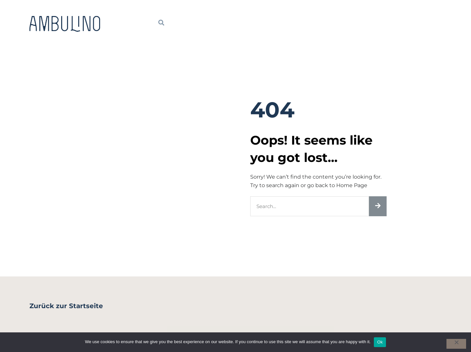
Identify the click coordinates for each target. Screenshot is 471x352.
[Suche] (378, 206)
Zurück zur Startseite (66, 306)
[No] (456, 344)
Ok (380, 342)
